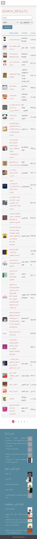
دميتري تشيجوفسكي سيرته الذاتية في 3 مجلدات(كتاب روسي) (15, 186)
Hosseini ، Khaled (25, 39)
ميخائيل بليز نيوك (25, 148)
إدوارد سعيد (25, 375)
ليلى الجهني (25, 384)
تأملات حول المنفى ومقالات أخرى (14, 375)
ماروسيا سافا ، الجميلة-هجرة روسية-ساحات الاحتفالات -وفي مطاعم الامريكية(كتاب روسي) (14, 148)
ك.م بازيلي (25, 128)
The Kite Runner (15, 39)
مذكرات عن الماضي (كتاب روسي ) (13, 172)
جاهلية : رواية (13, 384)
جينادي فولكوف (24, 98)
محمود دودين (24, 275)
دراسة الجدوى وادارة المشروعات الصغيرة (14, 263)
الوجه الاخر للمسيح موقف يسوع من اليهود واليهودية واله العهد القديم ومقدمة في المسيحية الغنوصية (15, 236)
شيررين (23, 118)
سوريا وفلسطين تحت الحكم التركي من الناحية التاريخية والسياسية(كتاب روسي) (14, 129)
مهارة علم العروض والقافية (14, 75)
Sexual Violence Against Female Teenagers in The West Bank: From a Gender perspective (14, 319)
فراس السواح (25, 235)
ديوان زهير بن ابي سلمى (14, 63)
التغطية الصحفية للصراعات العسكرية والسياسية (14, 409)
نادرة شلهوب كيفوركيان (25, 296)
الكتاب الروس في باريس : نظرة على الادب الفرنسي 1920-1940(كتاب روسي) (15, 202)
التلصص (11, 398)
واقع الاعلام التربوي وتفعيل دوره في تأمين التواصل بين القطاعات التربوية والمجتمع (14, 346)
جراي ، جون (25, 47)
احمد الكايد (25, 391)
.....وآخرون (25, 110)
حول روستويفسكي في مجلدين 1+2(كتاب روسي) (14, 107)
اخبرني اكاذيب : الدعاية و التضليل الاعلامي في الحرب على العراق (14, 363)
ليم (22, 104)
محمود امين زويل (25, 263)
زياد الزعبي (25, 217)
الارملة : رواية (13, 391)
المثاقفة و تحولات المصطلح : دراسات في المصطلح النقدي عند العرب (15, 217)
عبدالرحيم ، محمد (25, 63)
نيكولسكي (25, 172)
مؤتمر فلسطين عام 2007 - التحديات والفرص (14, 252)
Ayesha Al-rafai (25, 319)
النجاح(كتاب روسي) (12, 97)
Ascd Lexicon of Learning (14, 333)
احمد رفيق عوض (25, 409)
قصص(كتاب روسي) (13, 117)
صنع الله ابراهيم (24, 398)
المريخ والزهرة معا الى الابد (14, 47)
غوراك (23, 107)
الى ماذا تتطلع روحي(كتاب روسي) (14, 163)
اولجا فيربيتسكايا (25, 163)
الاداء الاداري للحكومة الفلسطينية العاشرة (13, 275)
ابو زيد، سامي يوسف (25, 79)
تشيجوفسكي (26, 186)
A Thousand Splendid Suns (14, 55)
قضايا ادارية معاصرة (12, 87)
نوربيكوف (24, 93)
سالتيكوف (25, 115)
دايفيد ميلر (25, 363)
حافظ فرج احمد (24, 87)
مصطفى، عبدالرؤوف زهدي (25, 72)
